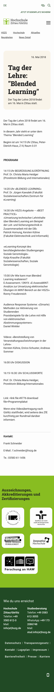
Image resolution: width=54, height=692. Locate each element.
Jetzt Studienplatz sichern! (35, 12)
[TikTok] (41, 675)
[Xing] (20, 675)
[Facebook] (5, 675)
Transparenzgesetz (36, 642)
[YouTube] (27, 675)
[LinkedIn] (13, 675)
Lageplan (24, 649)
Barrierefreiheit (15, 656)
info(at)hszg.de (12, 628)
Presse (32, 656)
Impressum (40, 649)
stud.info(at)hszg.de (39, 632)
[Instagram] (34, 675)
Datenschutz (13, 642)
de (5, 5)
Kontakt (10, 649)
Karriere (45, 656)
